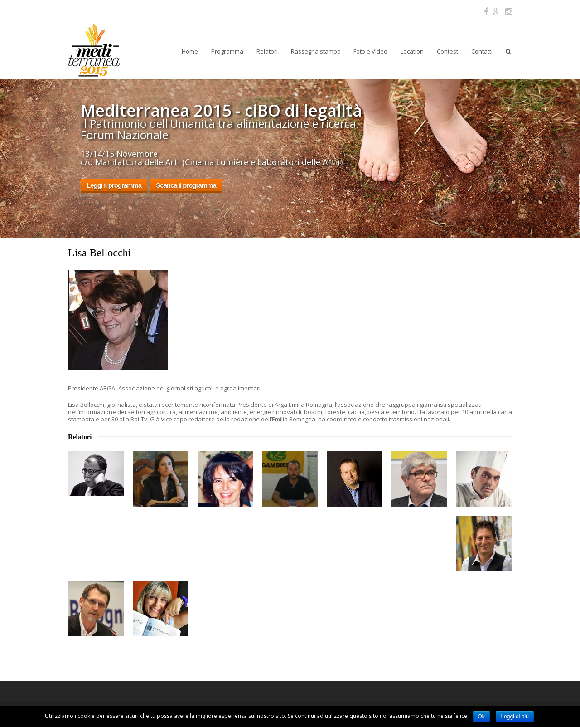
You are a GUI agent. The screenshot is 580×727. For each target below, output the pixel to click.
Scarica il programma (186, 185)
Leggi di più (514, 716)
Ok (481, 716)
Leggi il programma (114, 185)
